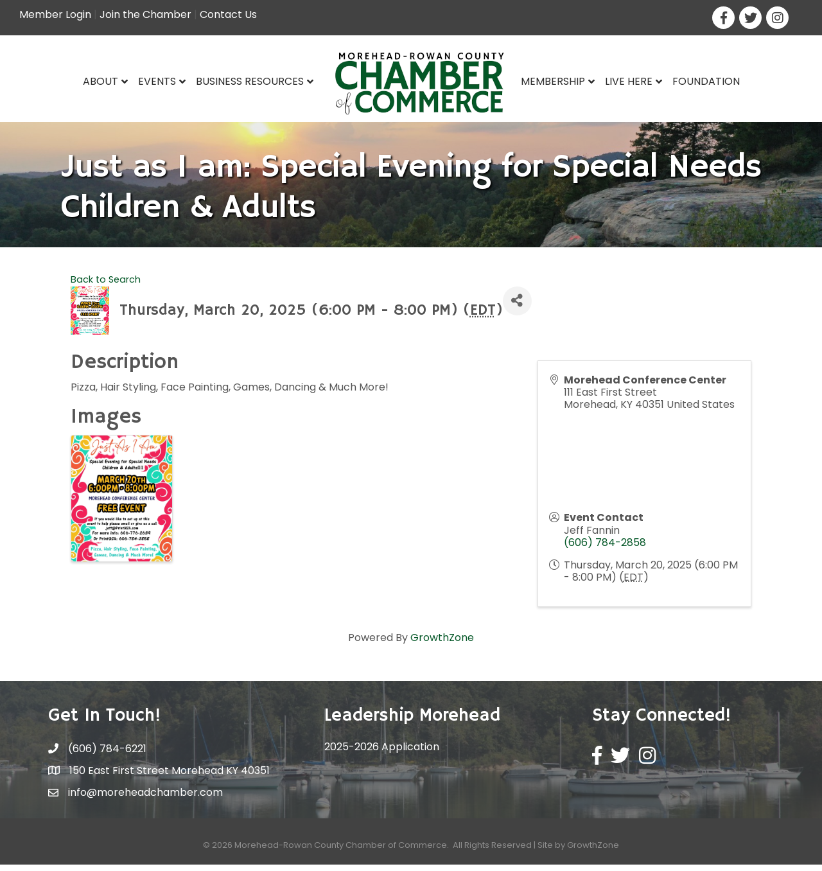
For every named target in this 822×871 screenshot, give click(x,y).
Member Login (55, 14)
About (100, 81)
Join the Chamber (145, 14)
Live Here (628, 81)
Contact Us (228, 14)
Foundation (706, 81)
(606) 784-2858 (605, 548)
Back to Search (106, 285)
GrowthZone (442, 644)
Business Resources (250, 81)
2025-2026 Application (381, 753)
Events (157, 81)
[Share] (517, 307)
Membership (553, 81)
